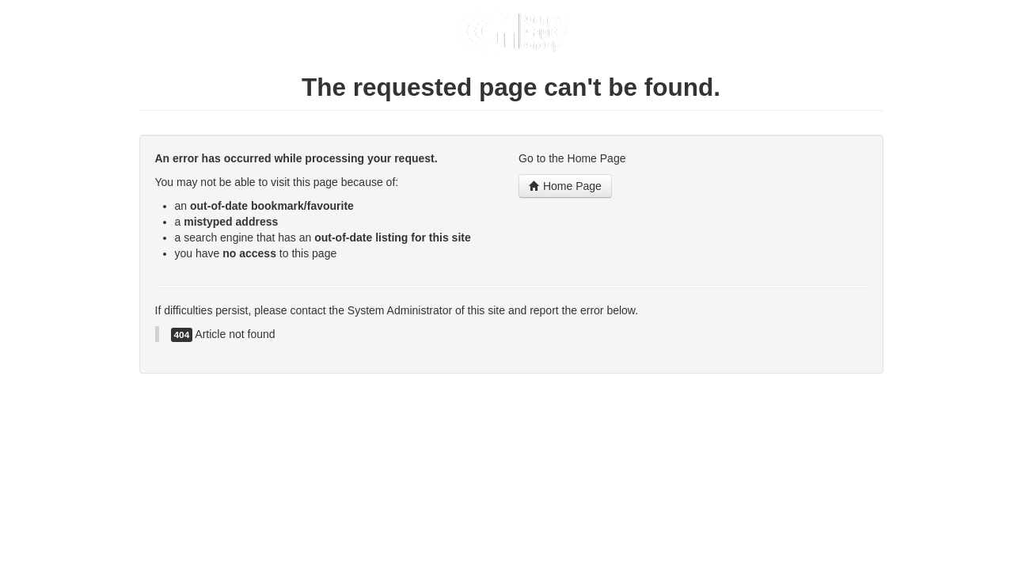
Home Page (565, 186)
